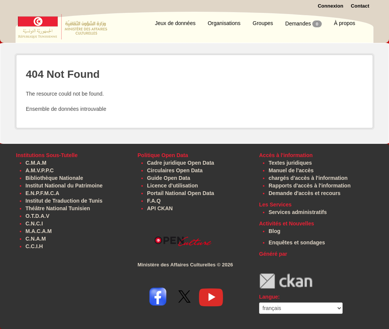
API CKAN (160, 208)
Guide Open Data (168, 178)
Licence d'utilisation (172, 186)
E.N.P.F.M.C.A (42, 193)
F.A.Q (154, 201)
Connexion (330, 6)
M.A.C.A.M (38, 231)
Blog (274, 231)
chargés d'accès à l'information (308, 178)
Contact (360, 6)
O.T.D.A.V (37, 216)
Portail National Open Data (180, 193)
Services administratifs (298, 212)
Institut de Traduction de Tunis (64, 201)
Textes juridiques (290, 163)
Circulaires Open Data (174, 170)
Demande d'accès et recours (304, 193)
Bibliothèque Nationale (54, 178)
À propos (344, 23)
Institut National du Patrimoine (64, 186)
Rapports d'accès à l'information (310, 186)
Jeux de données (175, 23)
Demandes (303, 23)
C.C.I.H (34, 246)
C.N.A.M (35, 239)
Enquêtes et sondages (297, 242)
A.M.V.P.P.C (39, 170)
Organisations (224, 23)
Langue (268, 297)
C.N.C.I (34, 223)
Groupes (263, 23)
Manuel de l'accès (291, 170)
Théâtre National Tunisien (57, 208)
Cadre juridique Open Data (180, 163)
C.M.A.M (35, 163)
